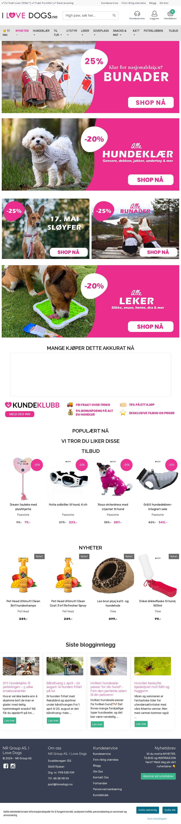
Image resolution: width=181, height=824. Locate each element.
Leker (85, 30)
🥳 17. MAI (6, 33)
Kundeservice (109, 3)
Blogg (152, 3)
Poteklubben (153, 30)
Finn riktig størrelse (134, 3)
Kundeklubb (100, 795)
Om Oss (164, 3)
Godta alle (170, 810)
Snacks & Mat (119, 33)
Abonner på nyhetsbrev (158, 776)
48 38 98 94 (61, 778)
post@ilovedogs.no (60, 784)
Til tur (57, 33)
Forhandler (100, 783)
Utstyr (71, 30)
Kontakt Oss (101, 777)
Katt (136, 30)
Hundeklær (41, 30)
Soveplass (101, 30)
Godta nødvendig (147, 810)
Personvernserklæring (107, 789)
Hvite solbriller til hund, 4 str (68, 504)
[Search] (90, 15)
